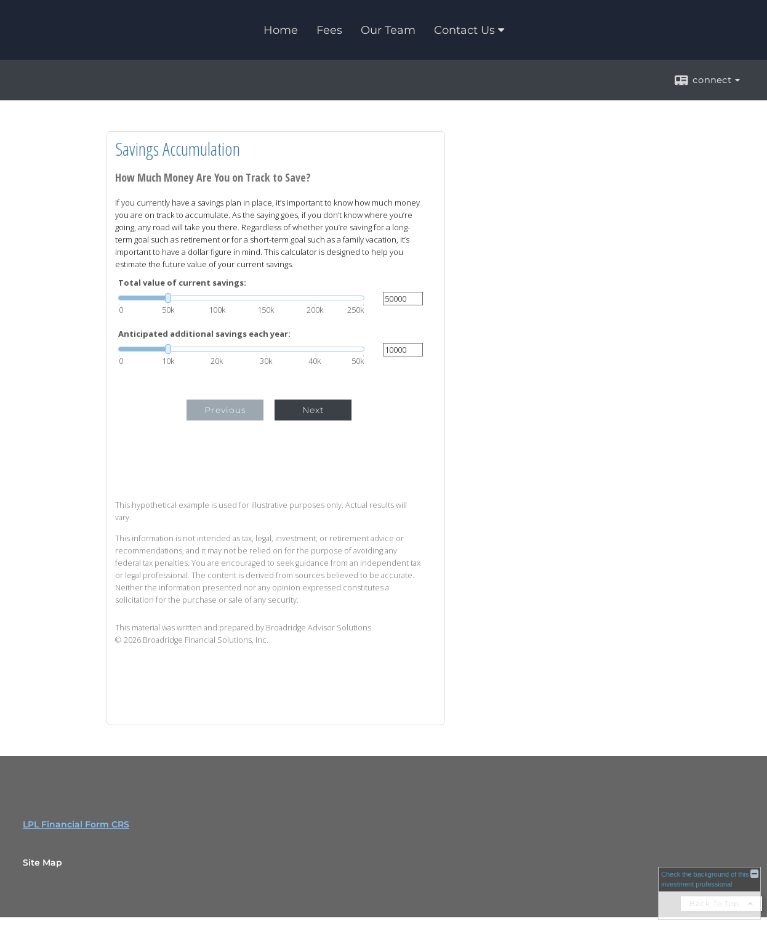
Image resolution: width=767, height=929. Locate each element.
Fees (329, 30)
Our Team (388, 30)
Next (313, 410)
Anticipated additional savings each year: (204, 334)
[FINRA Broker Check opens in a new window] (709, 893)
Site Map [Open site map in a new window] (42, 862)
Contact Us (464, 30)
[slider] (241, 298)
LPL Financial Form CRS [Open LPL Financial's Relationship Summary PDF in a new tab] (76, 824)
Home (280, 30)
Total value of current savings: (182, 283)
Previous (225, 410)
